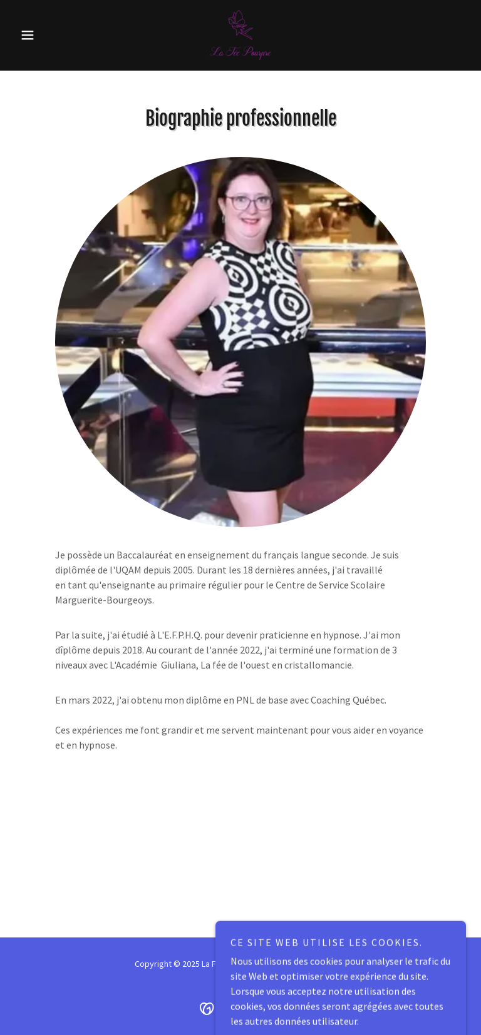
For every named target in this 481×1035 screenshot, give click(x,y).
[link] (240, 35)
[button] (49, 35)
